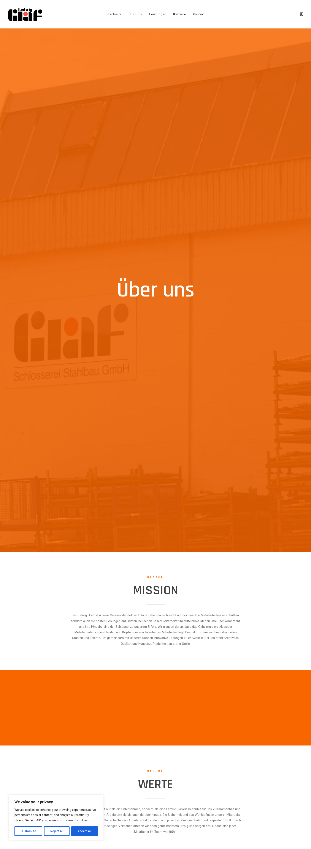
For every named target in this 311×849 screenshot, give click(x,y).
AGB (292, 831)
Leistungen (157, 14)
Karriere (179, 14)
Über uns (135, 14)
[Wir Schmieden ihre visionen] (25, 14)
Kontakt (199, 14)
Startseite (114, 14)
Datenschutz (278, 831)
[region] (56, 818)
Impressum (256, 831)
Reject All (56, 831)
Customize (28, 831)
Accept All (85, 831)
